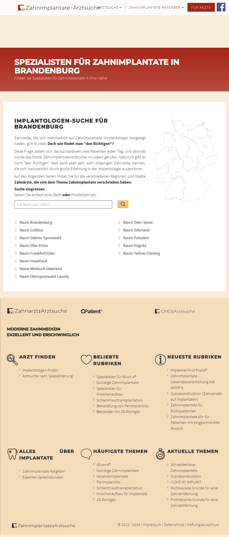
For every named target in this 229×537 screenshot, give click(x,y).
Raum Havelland (31, 261)
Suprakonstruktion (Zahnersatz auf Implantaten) (196, 396)
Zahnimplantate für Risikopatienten (187, 408)
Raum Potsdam (134, 238)
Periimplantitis (108, 482)
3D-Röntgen (106, 499)
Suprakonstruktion (186, 476)
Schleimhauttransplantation (120, 400)
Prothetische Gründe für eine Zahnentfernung (194, 502)
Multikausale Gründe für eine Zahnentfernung (194, 491)
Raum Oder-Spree (136, 222)
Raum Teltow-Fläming (139, 253)
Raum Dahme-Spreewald (38, 238)
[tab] (62, 222)
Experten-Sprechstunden (42, 477)
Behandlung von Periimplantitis (122, 406)
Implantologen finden (40, 370)
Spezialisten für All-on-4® (116, 376)
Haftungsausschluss (203, 524)
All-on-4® (103, 464)
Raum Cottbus (29, 230)
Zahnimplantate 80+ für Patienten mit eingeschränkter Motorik (195, 422)
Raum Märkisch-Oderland (38, 269)
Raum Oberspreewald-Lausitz (42, 277)
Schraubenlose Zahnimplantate (184, 467)
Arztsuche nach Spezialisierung (47, 376)
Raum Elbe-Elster (31, 246)
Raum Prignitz (132, 246)
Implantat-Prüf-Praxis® (189, 370)
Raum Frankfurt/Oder (35, 253)
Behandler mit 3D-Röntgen (118, 411)
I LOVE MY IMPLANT (186, 482)
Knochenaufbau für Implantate (122, 493)
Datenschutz (174, 524)
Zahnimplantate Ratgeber (43, 471)
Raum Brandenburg (33, 222)
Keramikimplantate (112, 476)
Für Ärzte (201, 7)
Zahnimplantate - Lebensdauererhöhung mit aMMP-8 (193, 382)
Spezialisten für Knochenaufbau (110, 391)
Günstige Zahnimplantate (118, 382)
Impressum (152, 524)
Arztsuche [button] (108, 7)
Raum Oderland (134, 230)
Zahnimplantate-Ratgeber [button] (155, 7)
